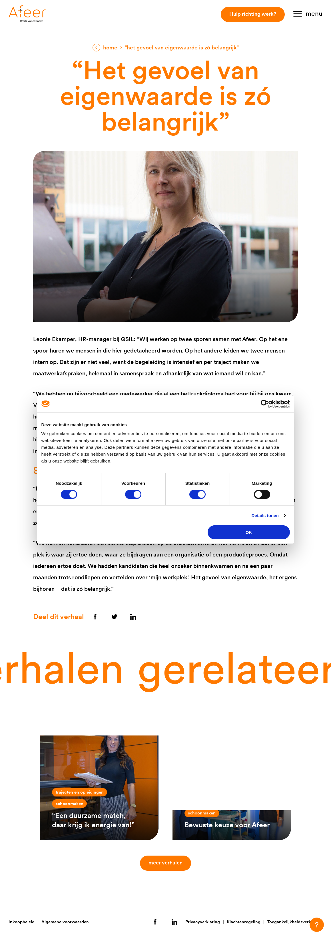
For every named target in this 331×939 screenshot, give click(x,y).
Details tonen (265, 515)
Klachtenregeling (243, 921)
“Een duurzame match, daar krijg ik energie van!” (93, 820)
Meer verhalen (167, 862)
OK (249, 532)
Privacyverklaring (202, 921)
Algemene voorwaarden (65, 921)
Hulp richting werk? (252, 14)
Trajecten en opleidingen (80, 792)
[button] (317, 925)
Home (110, 47)
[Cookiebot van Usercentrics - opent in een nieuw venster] (265, 403)
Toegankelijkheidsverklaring (294, 921)
